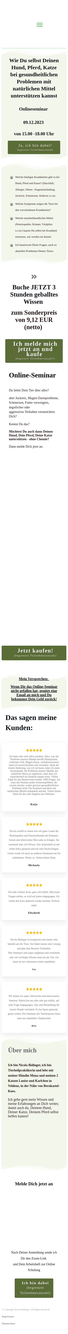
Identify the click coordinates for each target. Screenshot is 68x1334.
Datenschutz (8, 1323)
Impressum (8, 1316)
